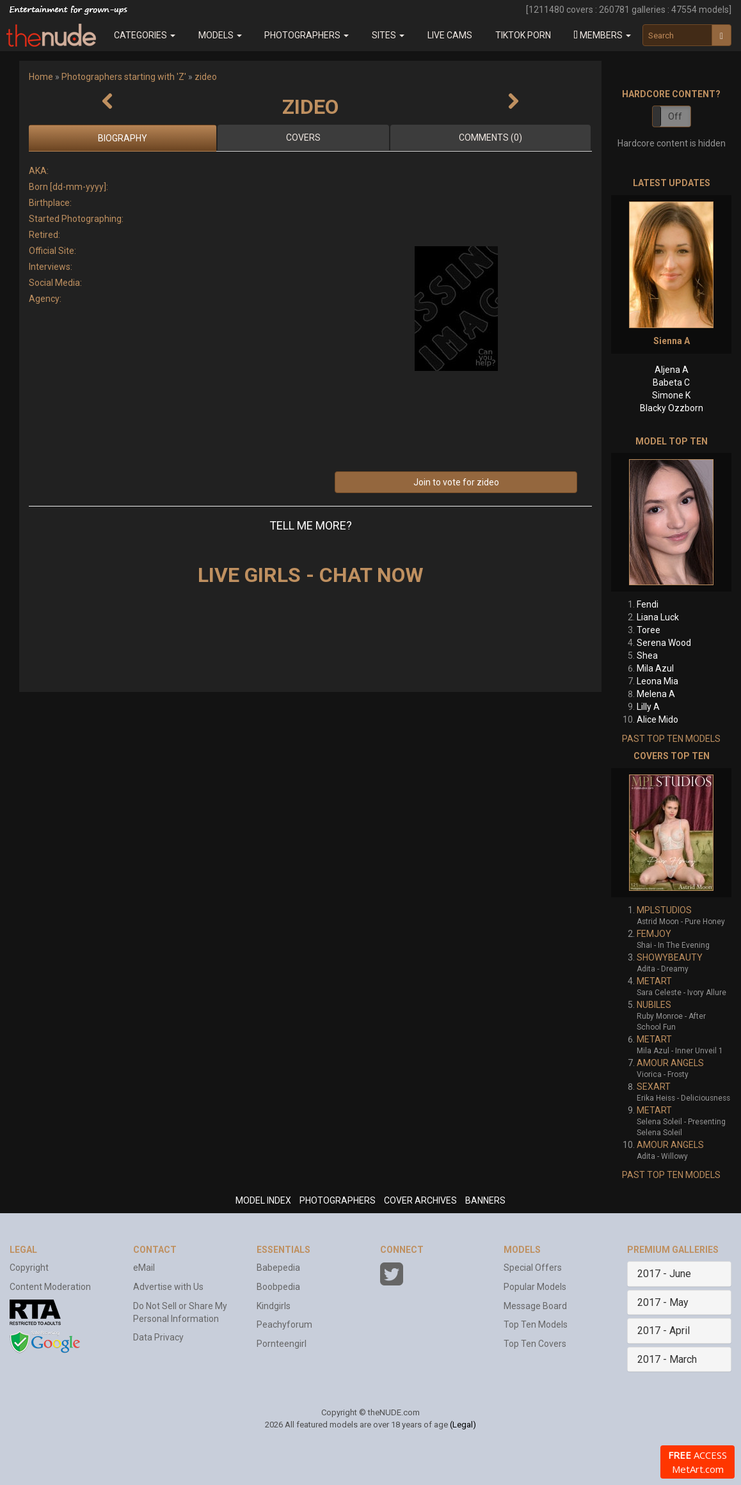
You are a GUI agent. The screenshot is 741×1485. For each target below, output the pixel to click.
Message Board (535, 1306)
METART (654, 981)
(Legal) (463, 1424)
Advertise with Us (168, 1287)
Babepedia (278, 1267)
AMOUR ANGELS (670, 1063)
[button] (602, 35)
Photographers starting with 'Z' (123, 77)
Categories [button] (144, 35)
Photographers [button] (306, 35)
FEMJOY (654, 934)
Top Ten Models (536, 1324)
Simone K (671, 395)
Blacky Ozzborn (671, 408)
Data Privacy (158, 1337)
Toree (648, 630)
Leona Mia (657, 681)
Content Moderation (50, 1287)
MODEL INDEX (263, 1200)
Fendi (647, 604)
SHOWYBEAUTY (670, 957)
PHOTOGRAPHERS (337, 1200)
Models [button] (220, 35)
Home (41, 77)
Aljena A (672, 370)
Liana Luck (658, 617)
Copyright (29, 1267)
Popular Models (535, 1287)
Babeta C (671, 382)
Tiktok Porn (523, 35)
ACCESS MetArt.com (697, 1462)
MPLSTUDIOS (664, 910)
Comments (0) (490, 137)
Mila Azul (655, 668)
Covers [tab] (303, 137)
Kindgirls (274, 1306)
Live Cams (449, 35)
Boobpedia (278, 1287)
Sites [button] (388, 35)
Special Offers (533, 1267)
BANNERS (485, 1200)
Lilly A (648, 707)
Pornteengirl (282, 1344)
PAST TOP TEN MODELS (671, 739)
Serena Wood (664, 643)
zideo (206, 77)
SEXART (654, 1086)
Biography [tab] (122, 138)
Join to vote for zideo (456, 482)
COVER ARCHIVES (420, 1200)
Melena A (656, 694)
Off (675, 116)
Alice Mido (657, 719)
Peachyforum (284, 1324)
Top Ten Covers (535, 1344)
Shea (647, 655)
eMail (144, 1267)
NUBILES (654, 1005)
